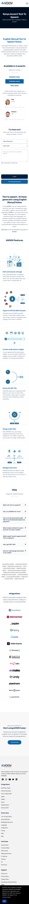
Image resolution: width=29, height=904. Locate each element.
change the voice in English (9, 574)
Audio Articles (5, 845)
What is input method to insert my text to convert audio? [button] (14, 528)
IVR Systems (4, 850)
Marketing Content (6, 853)
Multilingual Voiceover (7, 822)
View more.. (4, 865)
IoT (2, 862)
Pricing (3, 830)
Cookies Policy (5, 879)
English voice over (19, 578)
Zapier (3, 796)
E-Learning (4, 856)
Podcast (3, 859)
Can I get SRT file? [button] (14, 544)
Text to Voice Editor (6, 816)
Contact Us (4, 873)
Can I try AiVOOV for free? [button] (14, 511)
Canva (3, 802)
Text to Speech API (6, 793)
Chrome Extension (6, 791)
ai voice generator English (13, 576)
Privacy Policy (5, 876)
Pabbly (3, 799)
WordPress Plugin (5, 788)
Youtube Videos (5, 848)
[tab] (14, 77)
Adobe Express (5, 805)
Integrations (4, 828)
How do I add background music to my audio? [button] (14, 551)
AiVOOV (8, 206)
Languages (4, 825)
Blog (2, 836)
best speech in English (8, 564)
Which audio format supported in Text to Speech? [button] (14, 537)
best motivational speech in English (17, 570)
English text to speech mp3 (15, 566)
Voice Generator (5, 819)
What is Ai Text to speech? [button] (14, 505)
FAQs (2, 833)
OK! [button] (4, 901)
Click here (4, 229)
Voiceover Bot (5, 807)
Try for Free (14, 742)
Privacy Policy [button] (6, 897)
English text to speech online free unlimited (14, 572)
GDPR (2, 885)
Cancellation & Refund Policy (9, 882)
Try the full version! (14, 181)
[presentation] (13, 168)
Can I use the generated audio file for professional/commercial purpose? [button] (14, 519)
